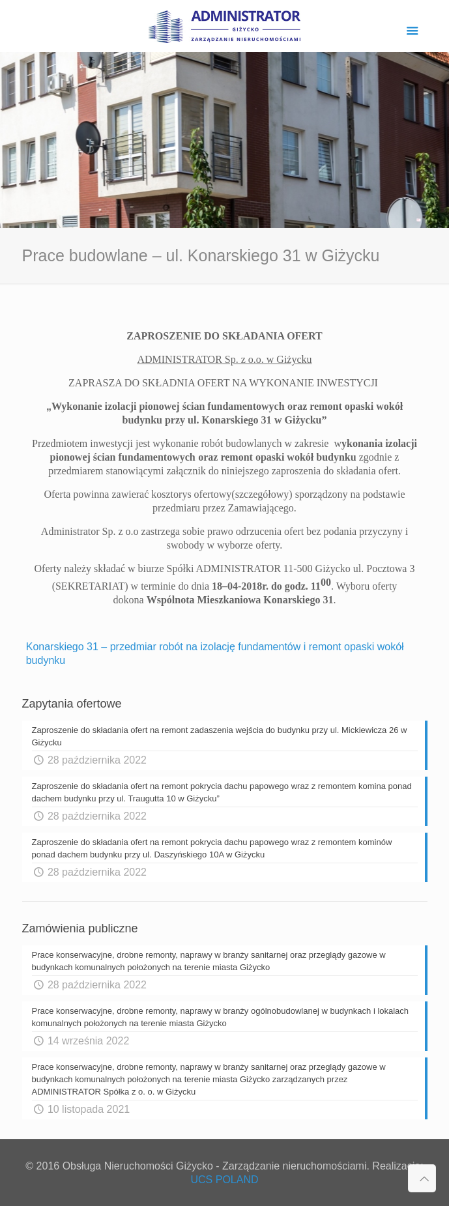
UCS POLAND (224, 1179)
